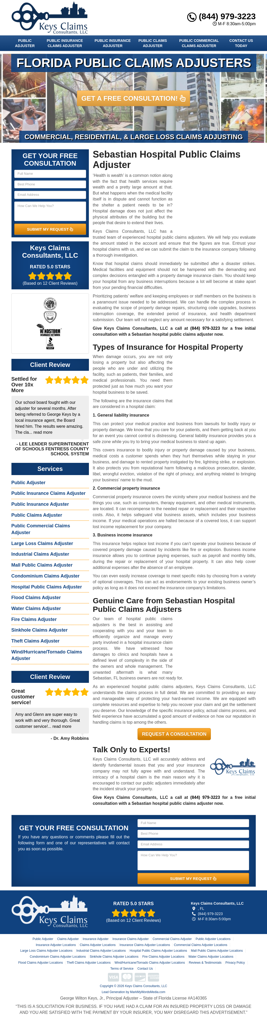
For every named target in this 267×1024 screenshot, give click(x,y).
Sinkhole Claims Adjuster (39, 630)
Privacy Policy (235, 962)
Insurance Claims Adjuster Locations (145, 945)
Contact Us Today (241, 43)
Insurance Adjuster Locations (56, 945)
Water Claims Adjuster (36, 608)
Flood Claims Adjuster (36, 597)
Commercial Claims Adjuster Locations (200, 945)
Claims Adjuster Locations (98, 945)
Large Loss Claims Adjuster (42, 543)
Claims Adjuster (68, 939)
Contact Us (145, 968)
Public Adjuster (25, 43)
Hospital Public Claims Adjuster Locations (158, 950)
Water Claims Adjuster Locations (210, 956)
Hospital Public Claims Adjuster (46, 586)
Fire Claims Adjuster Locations (163, 956)
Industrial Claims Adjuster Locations (101, 950)
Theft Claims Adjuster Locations (89, 962)
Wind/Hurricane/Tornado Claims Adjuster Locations (149, 962)
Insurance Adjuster (95, 939)
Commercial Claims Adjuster (172, 939)
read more (43, 432)
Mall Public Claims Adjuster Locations (217, 950)
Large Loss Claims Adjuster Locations (46, 950)
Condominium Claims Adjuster (45, 576)
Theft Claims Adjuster (35, 641)
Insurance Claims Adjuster (130, 939)
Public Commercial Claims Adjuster (199, 43)
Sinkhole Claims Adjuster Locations (114, 956)
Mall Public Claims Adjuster (42, 565)
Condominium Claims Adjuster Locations (58, 956)
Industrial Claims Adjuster (40, 554)
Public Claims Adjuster (152, 43)
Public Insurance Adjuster (113, 43)
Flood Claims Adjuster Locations (40, 962)
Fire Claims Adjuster (34, 619)
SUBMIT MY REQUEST (50, 229)
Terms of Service (121, 968)
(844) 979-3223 (221, 16)
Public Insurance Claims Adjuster (65, 43)
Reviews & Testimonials (205, 962)
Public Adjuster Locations (213, 939)
